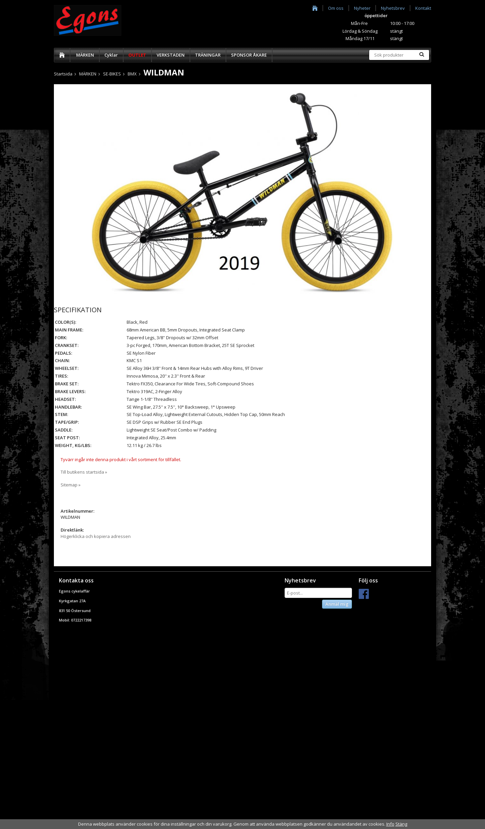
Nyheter (362, 8)
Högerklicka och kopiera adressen (96, 536)
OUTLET (137, 55)
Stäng (401, 824)
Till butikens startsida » (84, 472)
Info (390, 824)
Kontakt (423, 8)
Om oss (336, 8)
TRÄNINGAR (208, 55)
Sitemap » (70, 485)
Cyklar (111, 55)
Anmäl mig (337, 604)
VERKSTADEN (171, 55)
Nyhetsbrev (393, 8)
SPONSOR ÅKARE (249, 55)
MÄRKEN (85, 55)
